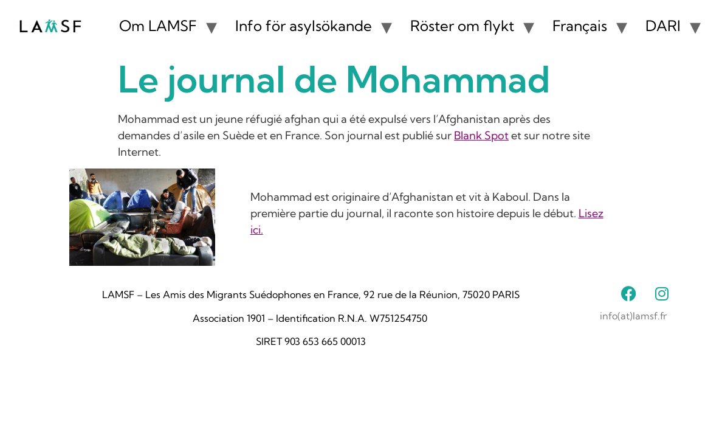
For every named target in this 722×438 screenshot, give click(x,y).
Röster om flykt (462, 25)
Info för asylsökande (303, 25)
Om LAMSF (158, 25)
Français (579, 25)
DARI (663, 25)
